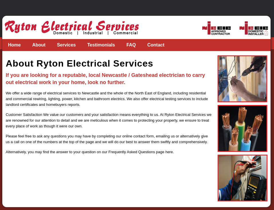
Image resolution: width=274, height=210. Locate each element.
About (38, 44)
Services (66, 44)
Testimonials (101, 44)
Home (14, 44)
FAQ (131, 44)
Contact (156, 44)
